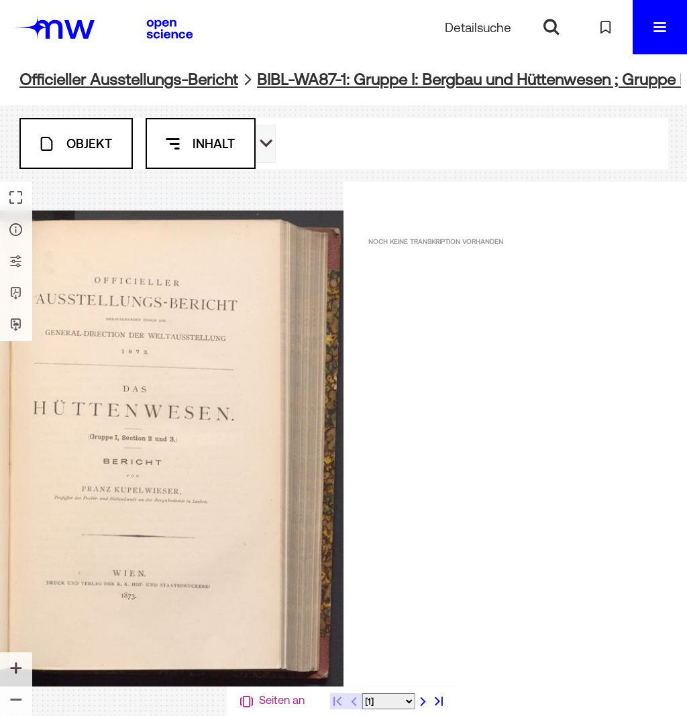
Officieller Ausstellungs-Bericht (128, 79)
